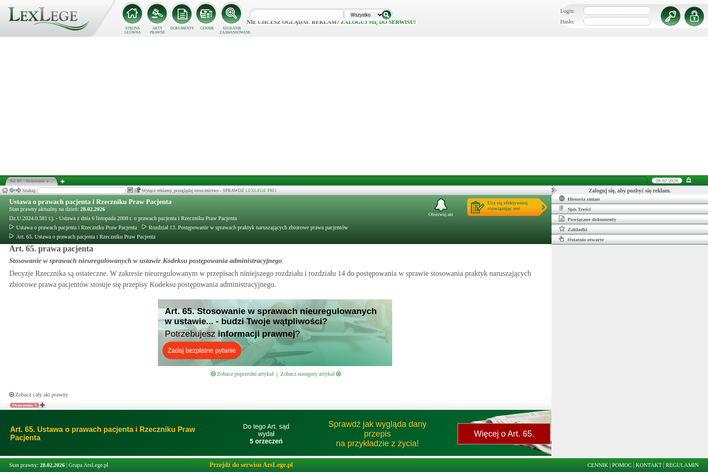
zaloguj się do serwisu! (378, 22)
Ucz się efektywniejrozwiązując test (507, 205)
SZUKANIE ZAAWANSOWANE (232, 30)
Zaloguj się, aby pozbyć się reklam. (630, 190)
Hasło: (567, 21)
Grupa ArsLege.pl (88, 465)
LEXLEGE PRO (260, 190)
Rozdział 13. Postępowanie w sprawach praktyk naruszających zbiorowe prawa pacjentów (245, 227)
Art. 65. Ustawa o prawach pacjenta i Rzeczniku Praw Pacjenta (82, 236)
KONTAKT (649, 465)
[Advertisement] (354, 105)
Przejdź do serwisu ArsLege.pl (251, 464)
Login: (567, 11)
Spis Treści (575, 208)
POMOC (622, 465)
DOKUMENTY (182, 28)
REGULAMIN (682, 465)
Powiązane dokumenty (587, 219)
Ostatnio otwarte (581, 239)
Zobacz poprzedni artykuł (242, 374)
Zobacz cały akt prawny (38, 394)
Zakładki (573, 229)
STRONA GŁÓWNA (132, 30)
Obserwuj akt (441, 207)
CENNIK (207, 28)
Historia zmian (579, 198)
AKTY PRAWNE (157, 30)
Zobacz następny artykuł (310, 374)
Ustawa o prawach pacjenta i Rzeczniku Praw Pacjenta (90, 201)
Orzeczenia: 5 (24, 405)
